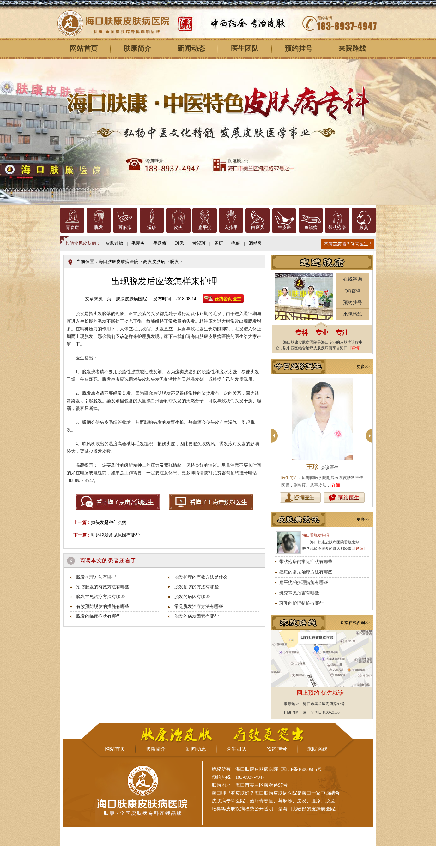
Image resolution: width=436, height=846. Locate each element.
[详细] (336, 485)
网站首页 (84, 48)
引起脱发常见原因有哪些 (115, 535)
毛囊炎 (138, 243)
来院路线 (352, 48)
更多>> (363, 366)
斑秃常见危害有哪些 (299, 593)
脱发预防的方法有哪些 (196, 587)
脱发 (98, 227)
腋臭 (363, 227)
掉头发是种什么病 (108, 522)
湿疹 (151, 227)
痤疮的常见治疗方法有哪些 (305, 572)
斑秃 (179, 243)
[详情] (355, 348)
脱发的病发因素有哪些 (196, 616)
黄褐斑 (199, 243)
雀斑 (218, 243)
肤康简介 (137, 48)
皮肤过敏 (114, 243)
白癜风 (257, 227)
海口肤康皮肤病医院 (118, 261)
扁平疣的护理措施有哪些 (303, 582)
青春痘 (72, 227)
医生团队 (245, 48)
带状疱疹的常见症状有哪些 (305, 561)
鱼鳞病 (311, 227)
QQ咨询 (352, 290)
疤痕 (235, 243)
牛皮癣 (284, 227)
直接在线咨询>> (355, 622)
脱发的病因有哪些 (192, 596)
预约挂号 (298, 48)
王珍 (322, 466)
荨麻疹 (125, 227)
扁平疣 (204, 227)
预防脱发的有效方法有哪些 (102, 587)
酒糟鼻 (255, 243)
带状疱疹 (337, 227)
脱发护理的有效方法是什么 (200, 577)
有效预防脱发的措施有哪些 (102, 606)
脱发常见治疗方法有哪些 (100, 596)
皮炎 (178, 227)
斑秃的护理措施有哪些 (301, 603)
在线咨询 (352, 279)
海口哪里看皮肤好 (231, 792)
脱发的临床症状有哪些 (98, 616)
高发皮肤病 (154, 261)
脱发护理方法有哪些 (96, 577)
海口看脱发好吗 (315, 535)
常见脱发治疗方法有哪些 (198, 606)
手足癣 (160, 243)
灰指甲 (231, 227)
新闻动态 (191, 48)
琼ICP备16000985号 (301, 769)
